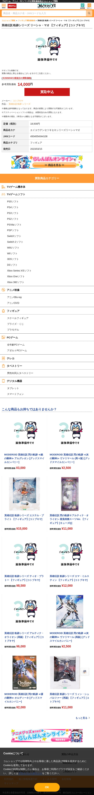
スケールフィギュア (18, 318)
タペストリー (12, 365)
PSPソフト (13, 230)
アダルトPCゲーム (17, 350)
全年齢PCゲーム (16, 344)
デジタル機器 (12, 381)
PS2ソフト (13, 219)
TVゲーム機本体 (13, 187)
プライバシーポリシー (30, 773)
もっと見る (81, 718)
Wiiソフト (12, 253)
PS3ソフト (13, 213)
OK (47, 787)
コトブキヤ (18, 101)
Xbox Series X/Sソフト (19, 270)
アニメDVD (13, 303)
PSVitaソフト (14, 224)
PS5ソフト (13, 201)
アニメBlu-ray (14, 297)
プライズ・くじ (15, 324)
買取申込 (12, 6)
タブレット (13, 388)
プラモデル (13, 329)
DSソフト (12, 264)
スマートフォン (15, 394)
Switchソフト (14, 236)
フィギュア (11, 310)
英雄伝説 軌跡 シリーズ (19, 104)
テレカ (8, 358)
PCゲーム (10, 337)
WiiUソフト (13, 247)
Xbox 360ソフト (15, 282)
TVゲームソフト (13, 194)
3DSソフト (13, 259)
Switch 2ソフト (15, 241)
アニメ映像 (11, 290)
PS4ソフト (13, 207)
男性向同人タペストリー (20, 373)
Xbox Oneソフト (16, 276)
